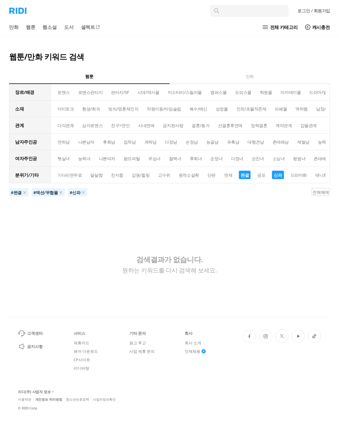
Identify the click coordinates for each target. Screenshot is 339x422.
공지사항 (30, 346)
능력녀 (84, 158)
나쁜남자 (86, 142)
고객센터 (30, 333)
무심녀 (154, 158)
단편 (212, 175)
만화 (14, 27)
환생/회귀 (91, 109)
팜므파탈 (132, 158)
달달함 (96, 175)
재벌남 (303, 142)
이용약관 (24, 399)
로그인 (313, 11)
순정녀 (216, 158)
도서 (69, 27)
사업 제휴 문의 (142, 351)
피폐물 (281, 109)
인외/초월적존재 (251, 109)
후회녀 (196, 158)
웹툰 (30, 27)
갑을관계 (308, 125)
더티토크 (65, 109)
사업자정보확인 (104, 399)
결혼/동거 (200, 125)
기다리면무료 (69, 175)
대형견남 (256, 142)
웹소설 (49, 27)
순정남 (192, 142)
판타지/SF (120, 92)
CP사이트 (82, 359)
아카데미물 (290, 92)
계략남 (150, 142)
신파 (278, 175)
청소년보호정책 (77, 399)
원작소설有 (189, 175)
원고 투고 (137, 342)
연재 (228, 175)
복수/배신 (198, 109)
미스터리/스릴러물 (185, 92)
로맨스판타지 (90, 92)
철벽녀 (175, 158)
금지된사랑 (173, 125)
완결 (245, 175)
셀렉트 (91, 27)
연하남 (63, 142)
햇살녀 (63, 158)
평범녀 (299, 158)
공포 (261, 175)
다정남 (171, 142)
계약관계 (284, 125)
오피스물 (243, 92)
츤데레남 (281, 142)
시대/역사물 (148, 92)
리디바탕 (81, 368)
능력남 (324, 142)
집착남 (130, 142)
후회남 (109, 142)
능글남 (212, 142)
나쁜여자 (107, 158)
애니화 (321, 175)
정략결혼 (259, 125)
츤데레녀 (322, 158)
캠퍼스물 (218, 92)
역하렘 (301, 109)
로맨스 (63, 92)
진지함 (117, 175)
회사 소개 (193, 342)
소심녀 (279, 158)
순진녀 (258, 158)
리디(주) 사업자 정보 (36, 392)
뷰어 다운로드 (86, 351)
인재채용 (195, 351)
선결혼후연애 (230, 125)
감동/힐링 (140, 175)
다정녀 (237, 158)
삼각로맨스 (92, 125)
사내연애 (146, 125)
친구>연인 (120, 125)
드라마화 (299, 175)
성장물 (222, 109)
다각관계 (65, 125)
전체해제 (321, 192)
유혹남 (233, 142)
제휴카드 (81, 342)
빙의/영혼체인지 (123, 109)
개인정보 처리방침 (48, 399)
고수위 (164, 175)
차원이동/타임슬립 (164, 109)
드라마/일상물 (322, 92)
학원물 (266, 92)
